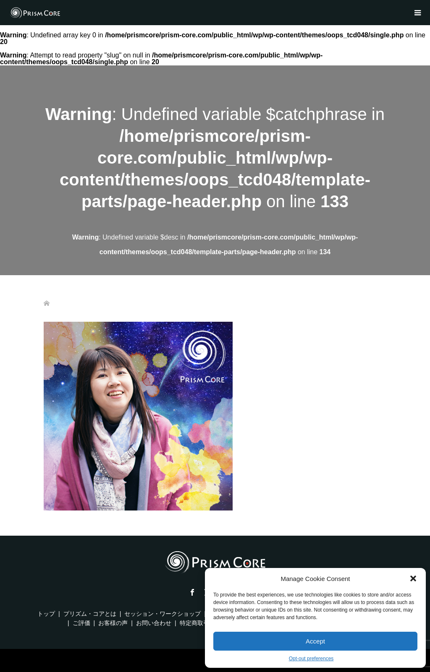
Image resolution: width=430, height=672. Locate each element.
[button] (413, 578)
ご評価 (81, 623)
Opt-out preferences (311, 659)
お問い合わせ (153, 623)
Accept (315, 641)
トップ (46, 613)
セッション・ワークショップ (162, 613)
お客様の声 (113, 623)
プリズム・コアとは (89, 613)
